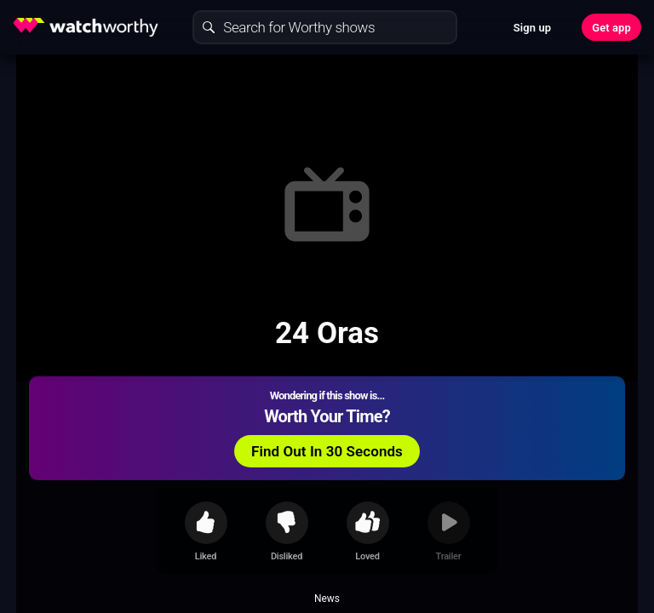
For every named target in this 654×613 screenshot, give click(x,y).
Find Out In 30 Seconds (327, 451)
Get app (611, 27)
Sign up (532, 27)
